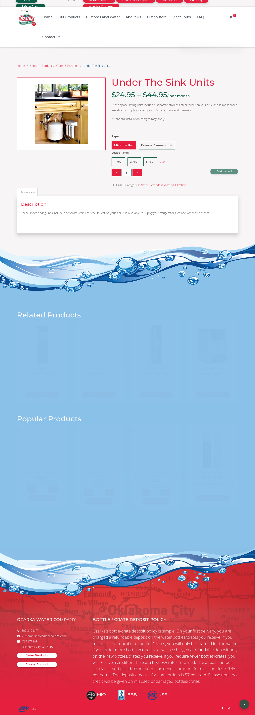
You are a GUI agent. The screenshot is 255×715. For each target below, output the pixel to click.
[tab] (27, 192)
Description (27, 192)
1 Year (118, 161)
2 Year (134, 161)
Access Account (37, 664)
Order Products (37, 655)
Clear (162, 161)
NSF (162, 694)
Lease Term (120, 152)
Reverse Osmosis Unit (157, 145)
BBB (132, 694)
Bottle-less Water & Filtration (60, 66)
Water (144, 185)
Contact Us (51, 37)
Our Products (69, 17)
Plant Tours (181, 17)
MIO (101, 694)
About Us (133, 17)
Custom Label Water (103, 17)
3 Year (150, 161)
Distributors (156, 17)
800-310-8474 (30, 630)
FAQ (200, 17)
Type (115, 136)
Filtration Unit (124, 145)
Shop (33, 66)
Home (47, 17)
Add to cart (224, 171)
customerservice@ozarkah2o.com (44, 636)
